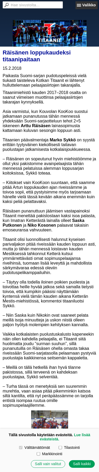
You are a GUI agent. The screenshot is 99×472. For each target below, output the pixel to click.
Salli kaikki (82, 464)
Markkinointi (49, 454)
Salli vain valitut (48, 464)
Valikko (89, 5)
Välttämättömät (34, 447)
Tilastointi (69, 447)
